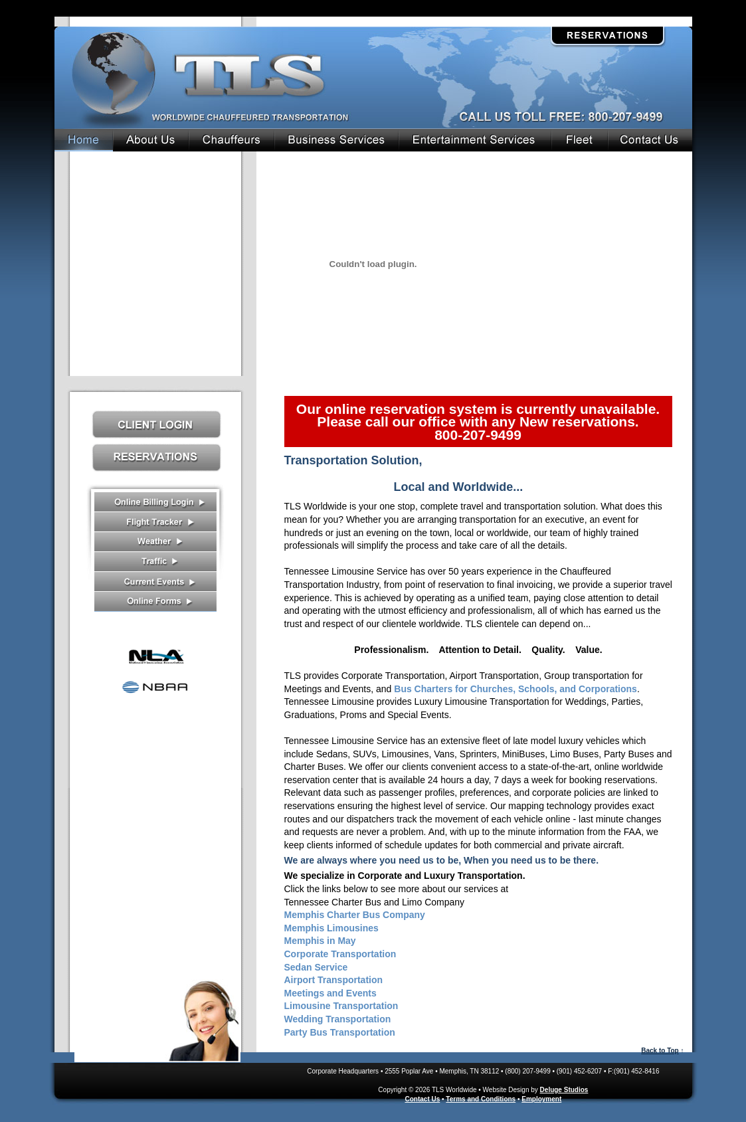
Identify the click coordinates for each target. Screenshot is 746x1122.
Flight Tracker (155, 522)
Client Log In (157, 424)
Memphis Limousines (331, 928)
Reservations (607, 36)
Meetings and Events (330, 993)
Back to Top (659, 1050)
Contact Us (157, 1018)
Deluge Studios (564, 1089)
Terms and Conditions (480, 1099)
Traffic (155, 562)
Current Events (155, 582)
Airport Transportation (333, 980)
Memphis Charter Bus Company (354, 914)
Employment (541, 1099)
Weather (155, 542)
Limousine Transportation (341, 1005)
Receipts (155, 502)
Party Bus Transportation (339, 1032)
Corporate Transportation (340, 954)
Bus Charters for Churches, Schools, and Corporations (515, 689)
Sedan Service (316, 967)
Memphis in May (320, 940)
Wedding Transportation (337, 1019)
